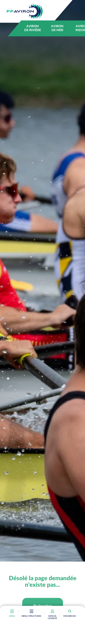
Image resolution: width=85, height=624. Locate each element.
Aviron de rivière (32, 28)
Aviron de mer (57, 28)
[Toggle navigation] (31, 612)
